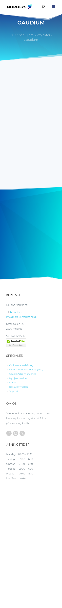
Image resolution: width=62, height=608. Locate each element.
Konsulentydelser (18, 387)
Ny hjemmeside (18, 378)
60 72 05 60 (16, 312)
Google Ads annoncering (22, 374)
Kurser (12, 382)
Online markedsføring (21, 365)
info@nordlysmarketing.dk (21, 316)
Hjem (29, 35)
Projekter (43, 35)
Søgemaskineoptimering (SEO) (26, 369)
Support (13, 391)
